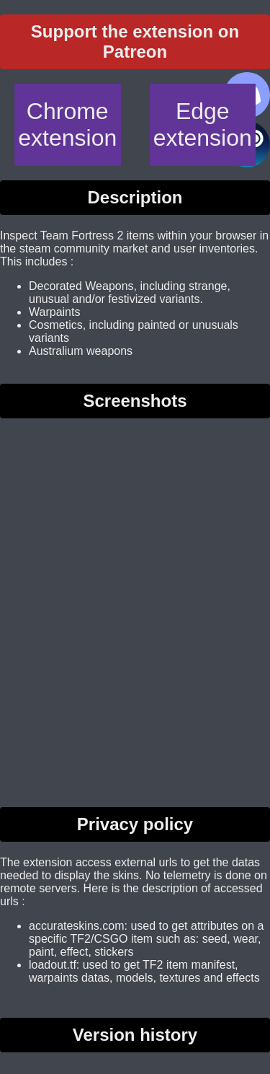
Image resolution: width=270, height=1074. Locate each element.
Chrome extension (67, 124)
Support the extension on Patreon (135, 41)
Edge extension (202, 124)
